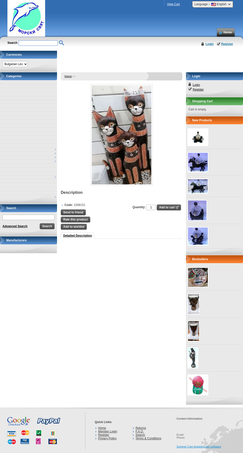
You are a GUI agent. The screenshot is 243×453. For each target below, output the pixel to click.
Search (140, 435)
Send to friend (73, 212)
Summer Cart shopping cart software (199, 446)
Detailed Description (77, 235)
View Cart (173, 4)
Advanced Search (15, 226)
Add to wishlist (73, 226)
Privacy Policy (107, 438)
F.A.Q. (140, 431)
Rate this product (75, 219)
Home (228, 32)
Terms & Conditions (148, 438)
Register (227, 44)
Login (210, 44)
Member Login (107, 431)
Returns (141, 428)
